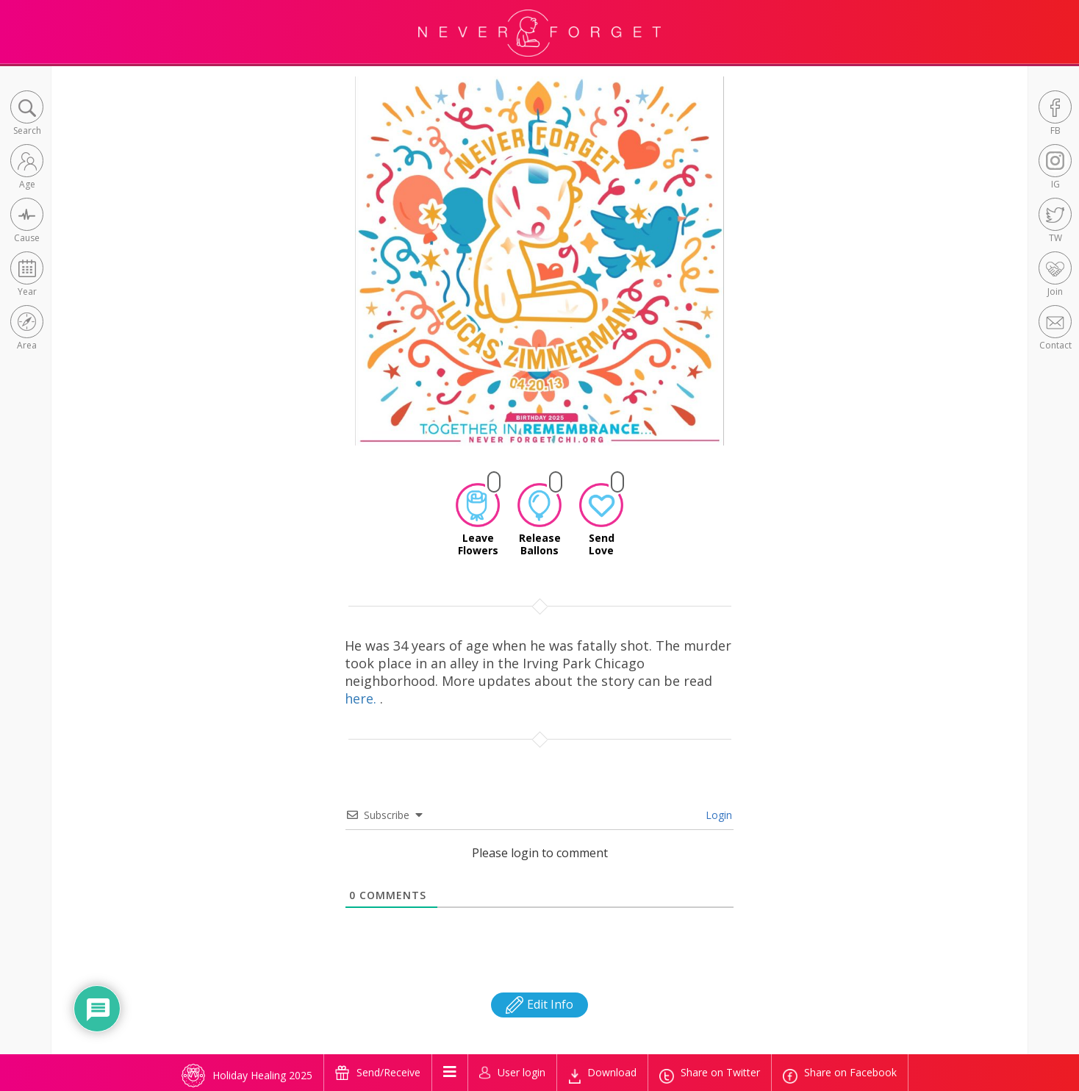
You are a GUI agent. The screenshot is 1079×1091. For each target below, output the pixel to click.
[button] (27, 114)
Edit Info (539, 1004)
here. (362, 698)
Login (717, 815)
